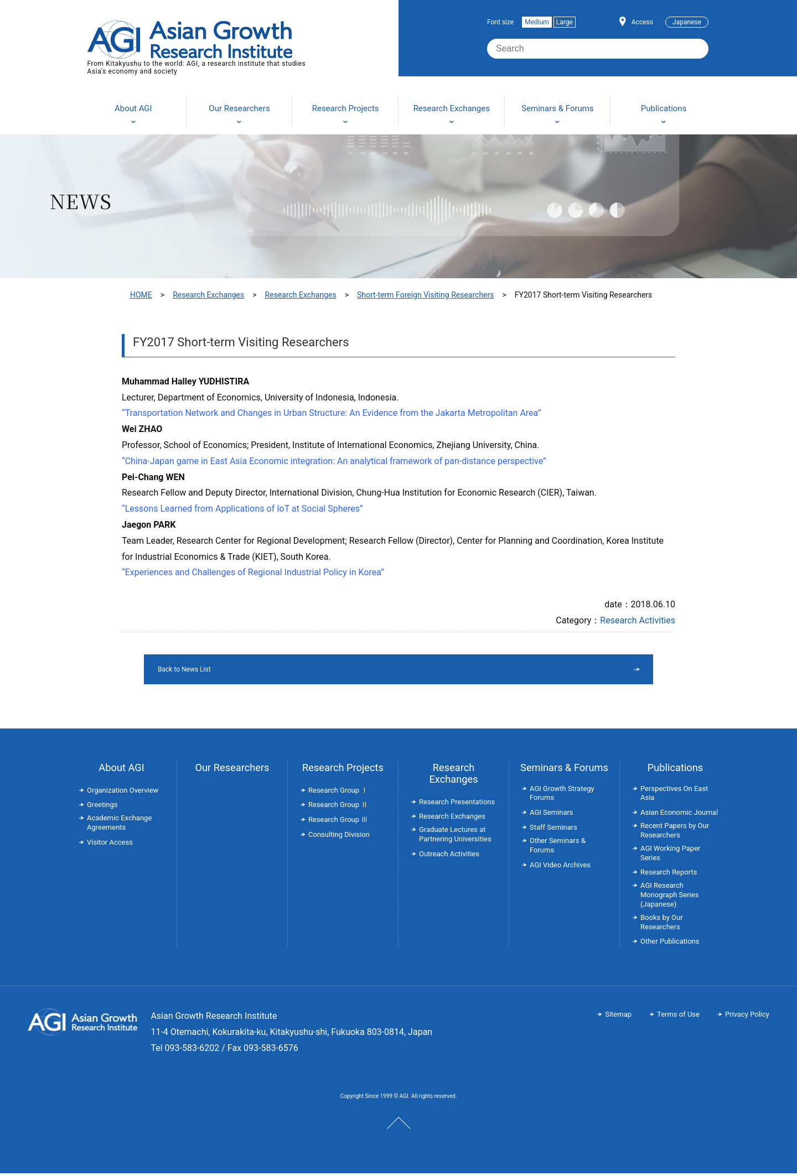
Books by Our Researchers (661, 925)
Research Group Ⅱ (338, 807)
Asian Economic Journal (679, 815)
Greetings (102, 807)
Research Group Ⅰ (338, 793)
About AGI (121, 770)
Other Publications (669, 944)
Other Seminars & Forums (558, 848)
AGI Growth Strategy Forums (562, 796)
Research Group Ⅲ (338, 822)
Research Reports (668, 875)
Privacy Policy (747, 1017)
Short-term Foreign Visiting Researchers (425, 294)
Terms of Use (678, 1017)
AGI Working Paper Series (670, 856)
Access (642, 22)
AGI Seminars (551, 815)
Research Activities (637, 620)
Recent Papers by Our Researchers (674, 833)
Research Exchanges (208, 294)
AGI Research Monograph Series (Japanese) (669, 897)
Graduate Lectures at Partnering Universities (455, 837)
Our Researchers (232, 770)
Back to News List (370, 670)
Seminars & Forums (564, 770)
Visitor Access (110, 845)
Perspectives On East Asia (674, 796)
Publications (675, 770)
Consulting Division (339, 837)
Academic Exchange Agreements (119, 825)
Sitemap (618, 1017)
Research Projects (343, 770)
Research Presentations (457, 804)
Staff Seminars (553, 830)
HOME (141, 294)
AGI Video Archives (560, 867)
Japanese (686, 22)
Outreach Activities (449, 856)
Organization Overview (122, 793)
